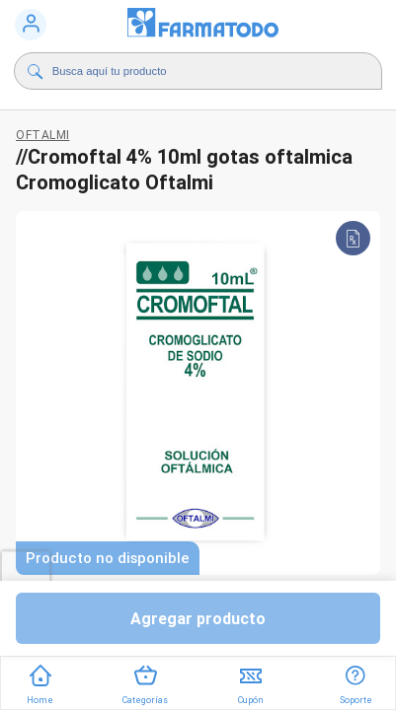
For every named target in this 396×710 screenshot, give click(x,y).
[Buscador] (200, 71)
